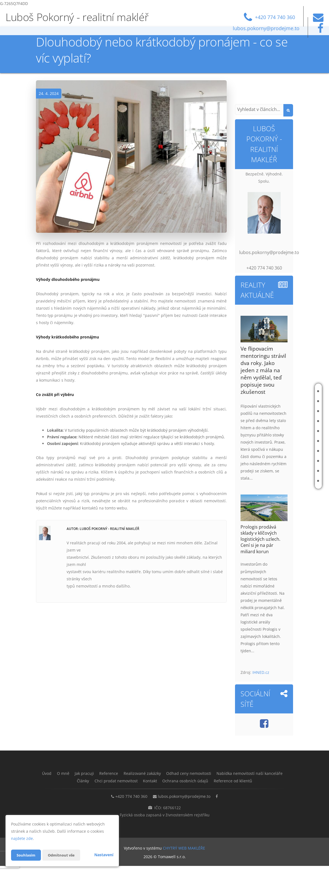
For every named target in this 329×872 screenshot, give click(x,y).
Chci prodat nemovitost (289, 471)
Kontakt (290, 480)
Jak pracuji (292, 411)
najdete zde (22, 838)
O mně (288, 401)
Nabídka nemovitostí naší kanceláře (278, 451)
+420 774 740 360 (129, 803)
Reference (292, 421)
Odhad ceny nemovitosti (289, 441)
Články (289, 461)
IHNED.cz (260, 672)
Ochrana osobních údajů (245, 780)
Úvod (288, 391)
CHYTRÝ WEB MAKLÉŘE (184, 854)
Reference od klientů (164, 787)
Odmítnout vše (63, 855)
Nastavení (103, 854)
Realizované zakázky (292, 431)
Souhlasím (26, 855)
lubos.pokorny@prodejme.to (184, 803)
